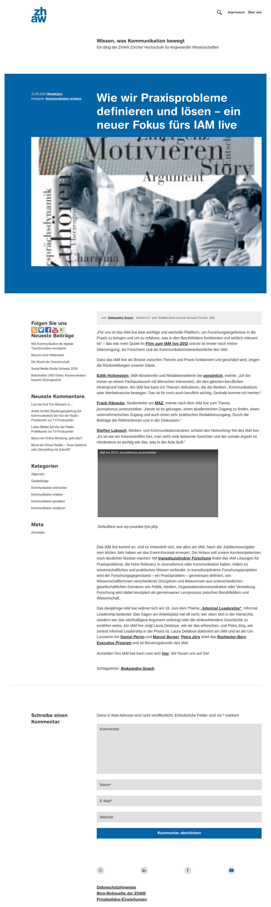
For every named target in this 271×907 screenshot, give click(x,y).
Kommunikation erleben (63, 98)
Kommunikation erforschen (49, 487)
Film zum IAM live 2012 (167, 344)
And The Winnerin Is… (58, 404)
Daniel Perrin (132, 637)
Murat (35, 445)
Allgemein (37, 474)
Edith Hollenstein (113, 376)
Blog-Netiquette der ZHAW (121, 894)
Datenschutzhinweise (116, 888)
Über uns (255, 12)
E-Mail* (106, 801)
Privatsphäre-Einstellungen (122, 900)
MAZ (159, 403)
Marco (35, 438)
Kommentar (109, 729)
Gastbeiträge (40, 481)
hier (165, 654)
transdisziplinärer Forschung (184, 558)
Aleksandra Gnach (120, 318)
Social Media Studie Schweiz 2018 (54, 368)
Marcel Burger (166, 637)
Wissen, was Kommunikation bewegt (141, 41)
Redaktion (54, 94)
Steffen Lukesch (111, 431)
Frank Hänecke (111, 403)
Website (106, 817)
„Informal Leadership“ (221, 608)
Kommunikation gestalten (48, 501)
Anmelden (38, 532)
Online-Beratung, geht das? (63, 438)
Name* (105, 785)
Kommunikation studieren (48, 508)
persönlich (213, 376)
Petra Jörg (190, 637)
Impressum (236, 12)
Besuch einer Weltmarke (47, 355)
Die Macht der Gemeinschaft (50, 361)
